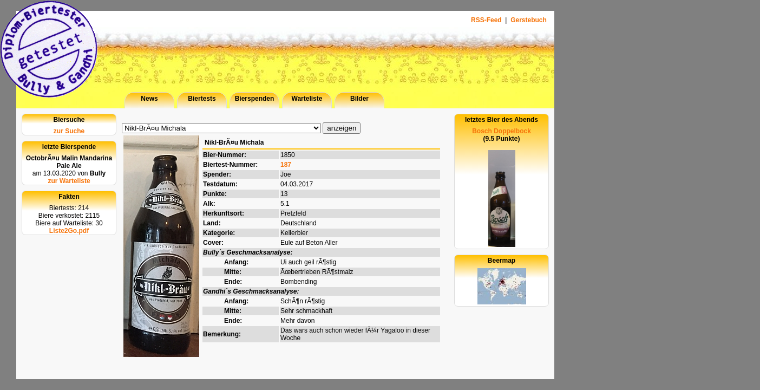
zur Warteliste (69, 181)
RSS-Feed (487, 20)
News (149, 98)
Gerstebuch (528, 20)
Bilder (359, 98)
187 (285, 164)
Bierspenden (254, 98)
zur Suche (69, 131)
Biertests (201, 98)
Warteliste (307, 98)
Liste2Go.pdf (69, 231)
